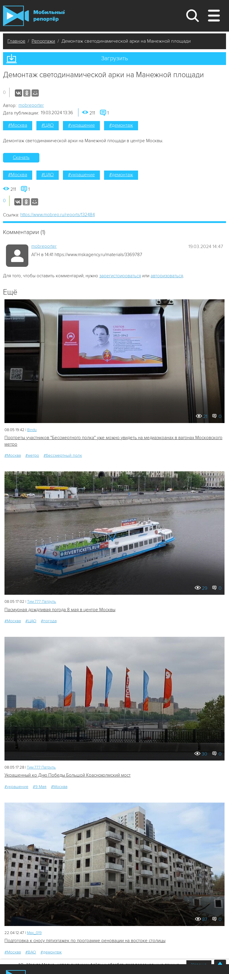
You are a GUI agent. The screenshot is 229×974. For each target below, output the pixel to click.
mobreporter (31, 105)
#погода (49, 620)
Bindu (32, 430)
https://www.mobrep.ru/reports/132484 (57, 214)
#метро (32, 455)
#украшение (81, 125)
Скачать (21, 157)
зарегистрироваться (120, 275)
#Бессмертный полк (63, 455)
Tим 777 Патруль (41, 601)
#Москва (17, 125)
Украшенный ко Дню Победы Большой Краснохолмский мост (67, 775)
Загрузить (114, 58)
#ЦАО (47, 125)
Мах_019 (34, 932)
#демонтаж (121, 125)
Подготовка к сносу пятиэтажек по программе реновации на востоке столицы (84, 940)
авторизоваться (167, 275)
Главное (16, 41)
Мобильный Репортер (34, 16)
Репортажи (43, 41)
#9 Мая (40, 786)
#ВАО (30, 952)
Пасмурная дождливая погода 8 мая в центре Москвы (59, 609)
